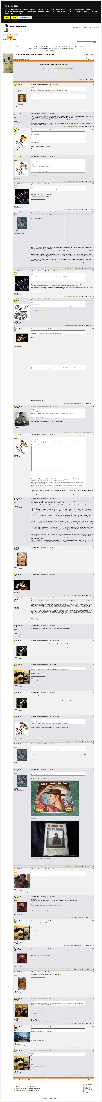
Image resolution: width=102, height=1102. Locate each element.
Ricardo (54, 868)
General (27, 59)
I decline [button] (14, 17)
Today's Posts (75, 27)
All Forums (15, 59)
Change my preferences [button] (25, 17)
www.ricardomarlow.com (35, 401)
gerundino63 (55, 406)
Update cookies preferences (51, 50)
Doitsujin (54, 129)
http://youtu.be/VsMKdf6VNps (37, 1013)
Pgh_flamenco (55, 640)
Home (91, 25)
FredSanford (55, 84)
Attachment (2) (34, 860)
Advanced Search (85, 25)
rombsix (54, 692)
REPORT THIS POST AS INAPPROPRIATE (72, 111)
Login (97, 25)
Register (94, 25)
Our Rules (86, 27)
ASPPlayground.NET (56, 1098)
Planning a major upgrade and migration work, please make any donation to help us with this (10, 35)
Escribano (55, 1050)
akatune (54, 183)
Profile (82, 27)
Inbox (79, 27)
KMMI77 (54, 156)
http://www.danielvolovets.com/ (37, 621)
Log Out (97, 27)
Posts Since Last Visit (77, 25)
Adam (54, 113)
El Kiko (54, 597)
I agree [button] (7, 17)
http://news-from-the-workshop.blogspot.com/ (42, 910)
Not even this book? (34, 175)
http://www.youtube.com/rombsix (37, 680)
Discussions (21, 59)
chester (54, 211)
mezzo (54, 664)
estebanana (55, 298)
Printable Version (90, 57)
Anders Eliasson (56, 920)
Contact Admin (92, 27)
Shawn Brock (55, 547)
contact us (71, 48)
